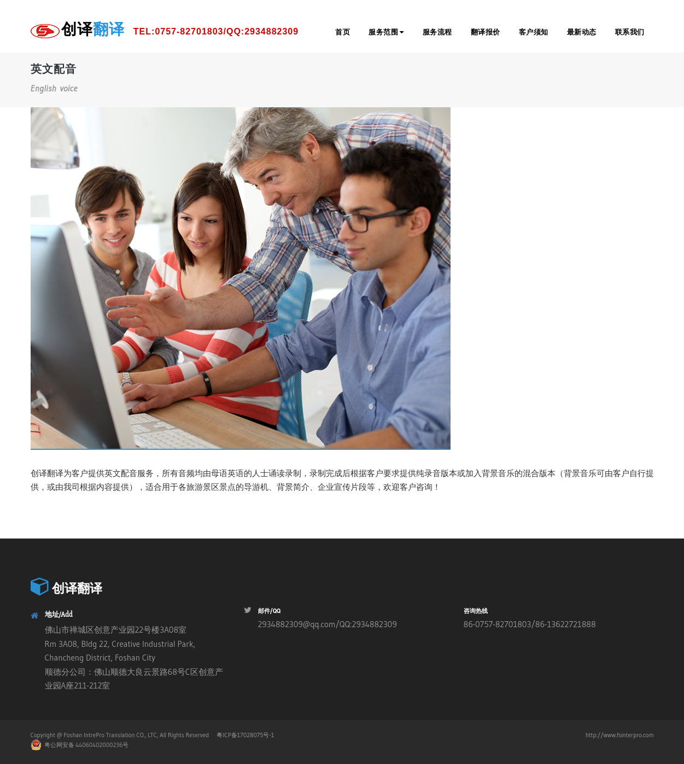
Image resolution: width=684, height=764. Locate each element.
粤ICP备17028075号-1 (244, 735)
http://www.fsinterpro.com (620, 735)
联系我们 (630, 32)
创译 (180, 31)
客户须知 (533, 32)
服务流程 (437, 32)
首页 (342, 32)
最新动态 (582, 32)
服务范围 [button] (386, 32)
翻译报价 (485, 32)
